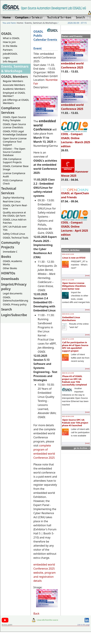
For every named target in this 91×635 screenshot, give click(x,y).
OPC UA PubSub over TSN (15, 228)
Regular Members (13, 81)
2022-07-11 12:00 (68, 339)
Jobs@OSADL (10, 53)
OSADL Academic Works (12, 263)
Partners (8, 49)
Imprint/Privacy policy (52, 17)
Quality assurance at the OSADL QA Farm (14, 214)
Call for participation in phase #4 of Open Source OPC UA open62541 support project (75, 346)
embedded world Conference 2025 (74, 63)
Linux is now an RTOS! (73, 257)
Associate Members (14, 85)
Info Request (10, 61)
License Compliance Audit (14, 175)
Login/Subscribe (79, 17)
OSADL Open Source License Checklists (14, 126)
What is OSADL (11, 38)
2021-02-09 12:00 (68, 416)
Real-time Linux (11, 201)
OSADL (6, 33)
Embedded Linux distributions (71, 319)
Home (32, 17)
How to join (9, 42)
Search (6, 309)
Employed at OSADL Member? (14, 94)
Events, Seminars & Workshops (41, 22)
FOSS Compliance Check (13, 182)
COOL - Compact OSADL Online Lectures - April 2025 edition (74, 227)
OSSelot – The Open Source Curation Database (14, 152)
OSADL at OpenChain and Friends (75, 194)
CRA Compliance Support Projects (12, 160)
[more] (87, 275)
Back (36, 613)
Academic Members (14, 88)
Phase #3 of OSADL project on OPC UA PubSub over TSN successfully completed (74, 380)
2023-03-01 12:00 (68, 314)
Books (6, 256)
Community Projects (10, 244)
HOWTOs (8, 273)
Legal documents (12, 293)
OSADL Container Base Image (16, 167)
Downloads (10, 278)
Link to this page (83, 625)
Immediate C (10, 251)
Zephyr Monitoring (13, 197)
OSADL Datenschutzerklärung (15, 299)
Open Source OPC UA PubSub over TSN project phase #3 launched (75, 422)
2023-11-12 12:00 (68, 280)
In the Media (10, 46)
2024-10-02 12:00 (68, 254)
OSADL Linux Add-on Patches (14, 221)
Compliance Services (10, 110)
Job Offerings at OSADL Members (16, 101)
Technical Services (8, 190)
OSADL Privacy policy (15, 304)
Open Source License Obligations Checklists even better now (74, 285)
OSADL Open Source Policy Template (14, 118)
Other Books (10, 268)
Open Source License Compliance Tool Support (15, 141)
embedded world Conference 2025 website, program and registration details (44, 573)
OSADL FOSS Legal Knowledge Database (15, 133)
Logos (6, 57)
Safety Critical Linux (14, 233)
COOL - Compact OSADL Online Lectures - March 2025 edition (75, 138)
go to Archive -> (82, 448)
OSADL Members (14, 76)
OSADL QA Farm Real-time (15, 207)
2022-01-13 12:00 (68, 373)
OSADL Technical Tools (15, 237)
